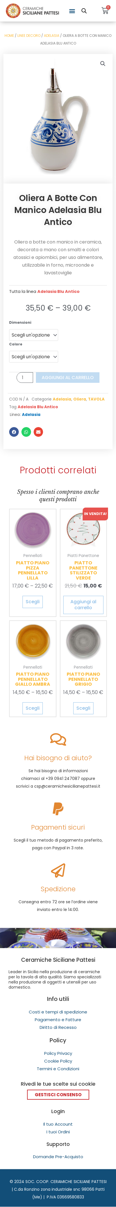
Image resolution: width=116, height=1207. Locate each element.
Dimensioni (20, 322)
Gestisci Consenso (58, 1095)
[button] (72, 10)
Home (9, 35)
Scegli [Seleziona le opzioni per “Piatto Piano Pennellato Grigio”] (83, 708)
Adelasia (51, 35)
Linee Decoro (28, 35)
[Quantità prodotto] (25, 377)
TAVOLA (96, 399)
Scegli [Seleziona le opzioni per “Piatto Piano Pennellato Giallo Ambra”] (33, 708)
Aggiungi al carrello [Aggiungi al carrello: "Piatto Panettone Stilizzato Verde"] (83, 604)
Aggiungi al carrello (68, 377)
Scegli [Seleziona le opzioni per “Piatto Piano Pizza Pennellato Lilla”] (33, 601)
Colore (15, 344)
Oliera (79, 399)
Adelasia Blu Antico (58, 291)
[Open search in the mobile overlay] (84, 10)
